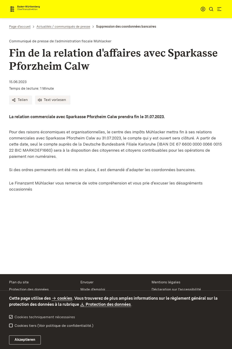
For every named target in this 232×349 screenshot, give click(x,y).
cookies (64, 298)
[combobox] (203, 9)
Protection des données (29, 289)
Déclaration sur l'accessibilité (176, 289)
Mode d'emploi (92, 289)
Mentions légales (166, 282)
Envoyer (87, 282)
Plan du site (19, 282)
